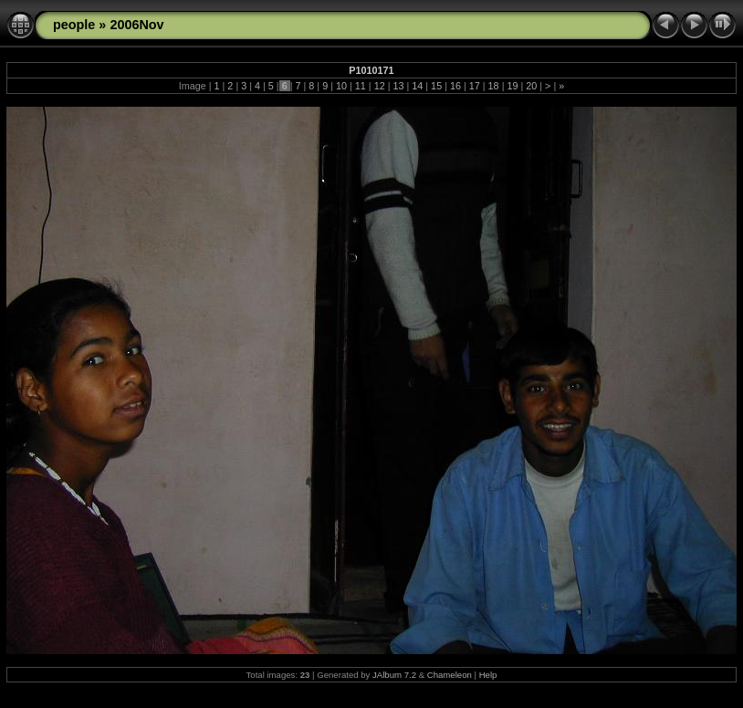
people (74, 24)
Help (488, 675)
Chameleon (449, 675)
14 (417, 85)
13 (398, 85)
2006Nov (136, 24)
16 (455, 85)
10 (341, 85)
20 (531, 85)
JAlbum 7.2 (394, 675)
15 (436, 85)
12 (380, 85)
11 (360, 85)
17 (474, 85)
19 (512, 85)
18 (494, 85)
